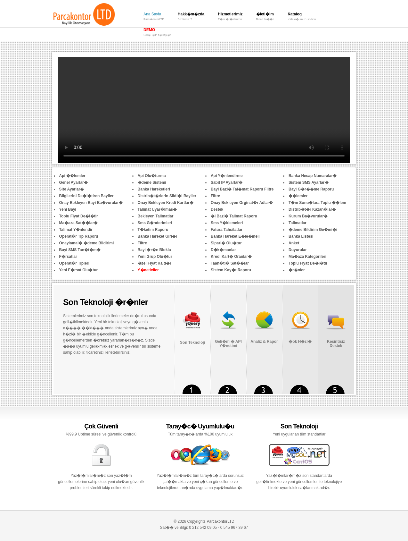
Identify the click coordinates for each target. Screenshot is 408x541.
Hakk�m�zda (191, 17)
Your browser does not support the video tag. (204, 110)
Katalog (302, 17)
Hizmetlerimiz (230, 17)
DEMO (157, 33)
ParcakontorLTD (220, 521)
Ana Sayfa (153, 17)
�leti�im (265, 17)
